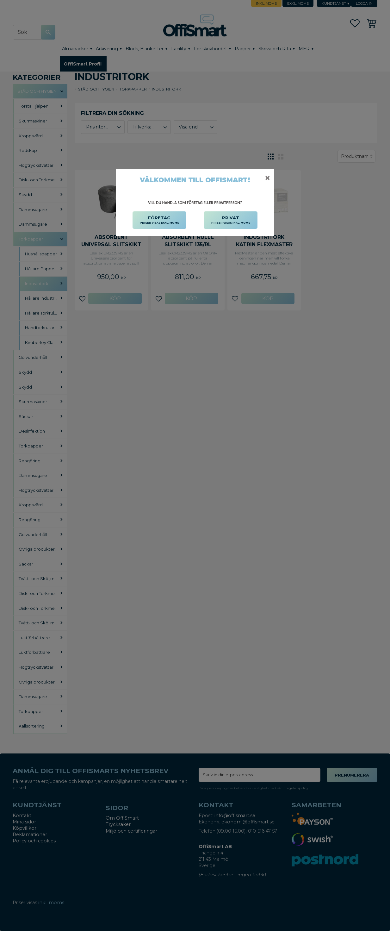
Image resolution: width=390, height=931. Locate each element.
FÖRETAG (159, 220)
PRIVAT (230, 220)
